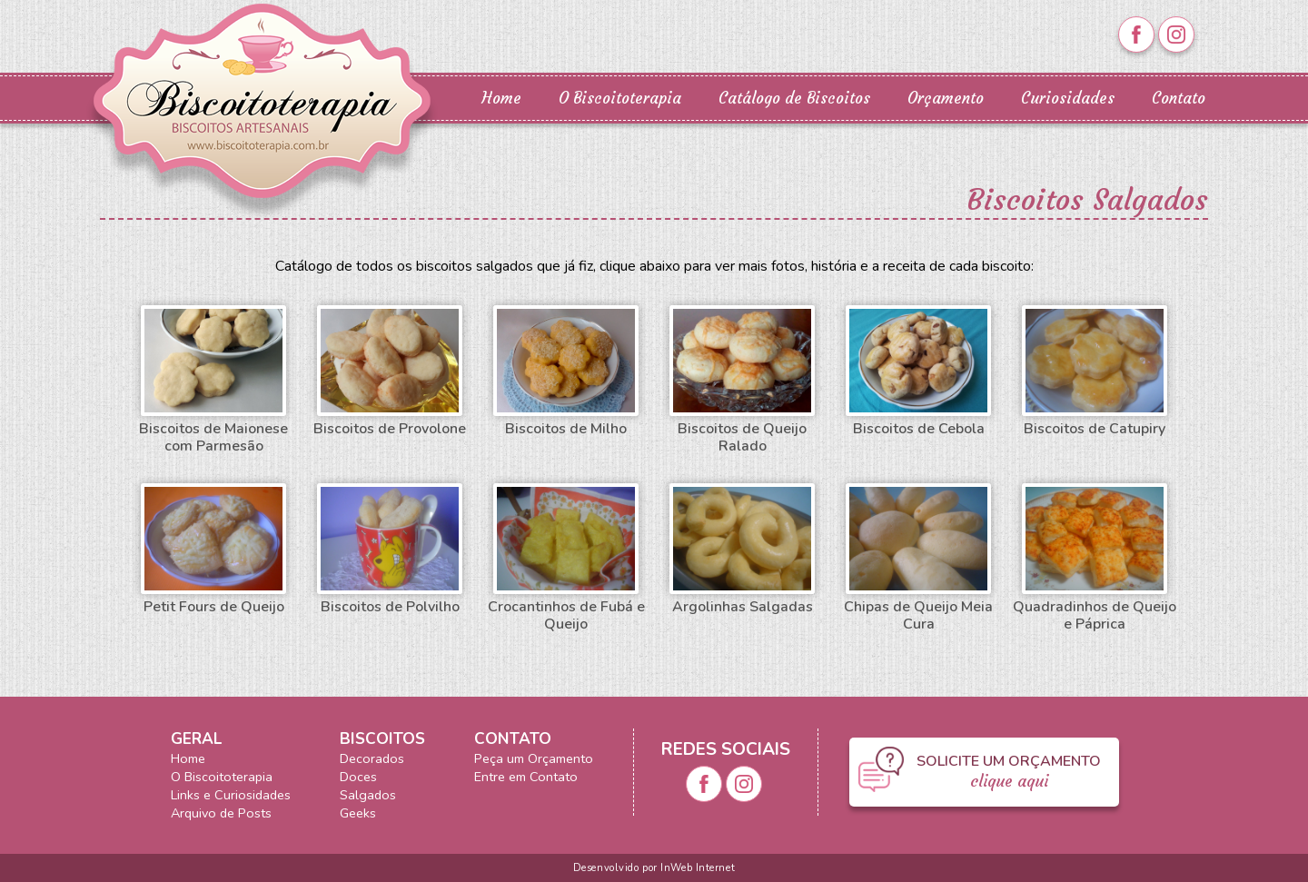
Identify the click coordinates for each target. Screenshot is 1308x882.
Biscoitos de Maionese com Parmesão (213, 380)
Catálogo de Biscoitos (794, 98)
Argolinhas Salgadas (742, 549)
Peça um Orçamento (533, 758)
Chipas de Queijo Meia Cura (918, 558)
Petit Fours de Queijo (213, 549)
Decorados (372, 758)
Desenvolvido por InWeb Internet (654, 868)
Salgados (368, 795)
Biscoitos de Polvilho (389, 549)
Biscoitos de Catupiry (1094, 371)
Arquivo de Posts (221, 813)
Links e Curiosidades (231, 795)
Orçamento (945, 98)
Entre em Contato (526, 777)
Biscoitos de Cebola (918, 371)
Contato (1178, 98)
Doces (358, 777)
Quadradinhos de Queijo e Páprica (1094, 558)
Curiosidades (1068, 98)
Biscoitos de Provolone (389, 371)
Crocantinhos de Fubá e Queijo (566, 558)
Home (501, 98)
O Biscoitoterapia (620, 98)
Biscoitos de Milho (566, 371)
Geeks (358, 813)
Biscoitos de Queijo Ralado (742, 380)
